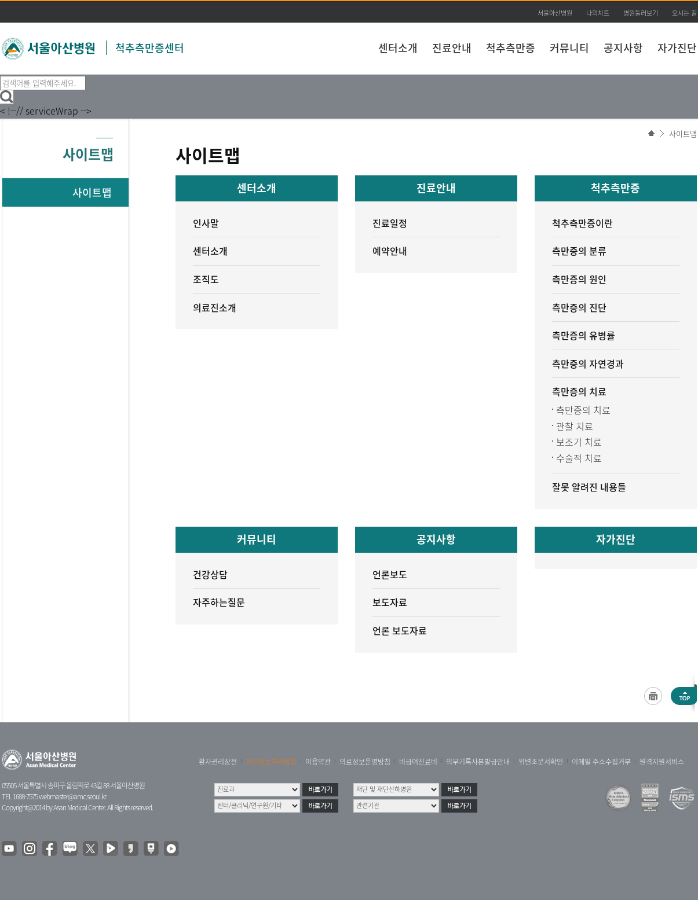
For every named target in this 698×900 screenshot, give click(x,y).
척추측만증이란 (582, 223)
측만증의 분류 (579, 251)
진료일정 (389, 223)
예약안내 (389, 251)
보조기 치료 (579, 442)
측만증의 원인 (579, 279)
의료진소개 (214, 307)
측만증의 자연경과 (588, 363)
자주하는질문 (219, 602)
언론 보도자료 (399, 630)
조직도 (206, 279)
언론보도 (389, 574)
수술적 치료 (579, 458)
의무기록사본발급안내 (478, 761)
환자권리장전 (218, 761)
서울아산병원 (555, 13)
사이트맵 (683, 133)
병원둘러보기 (640, 13)
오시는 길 (684, 13)
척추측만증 (510, 48)
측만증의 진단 (579, 307)
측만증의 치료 (579, 391)
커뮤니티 (569, 48)
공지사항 (623, 48)
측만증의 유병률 (583, 335)
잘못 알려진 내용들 (589, 487)
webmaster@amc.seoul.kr (72, 796)
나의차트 (597, 13)
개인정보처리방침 (271, 761)
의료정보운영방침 (364, 761)
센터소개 (398, 48)
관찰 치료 (574, 426)
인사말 (206, 223)
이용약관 (318, 761)
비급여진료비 (418, 761)
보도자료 (389, 602)
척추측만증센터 (149, 48)
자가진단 (677, 48)
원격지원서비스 (661, 761)
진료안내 (452, 48)
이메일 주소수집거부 (601, 761)
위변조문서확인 (540, 761)
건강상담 (210, 574)
